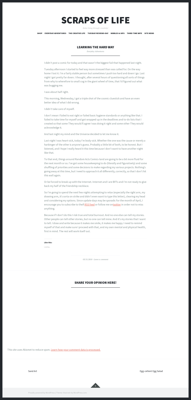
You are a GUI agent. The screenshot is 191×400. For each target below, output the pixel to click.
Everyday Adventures (55, 33)
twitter (117, 204)
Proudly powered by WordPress (41, 392)
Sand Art (33, 371)
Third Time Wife (134, 33)
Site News (149, 33)
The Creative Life (76, 33)
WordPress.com (80, 392)
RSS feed (89, 204)
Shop (39, 33)
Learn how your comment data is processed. (76, 349)
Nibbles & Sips (117, 33)
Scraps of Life (95, 20)
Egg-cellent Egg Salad (150, 371)
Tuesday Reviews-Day (98, 33)
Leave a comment (101, 259)
